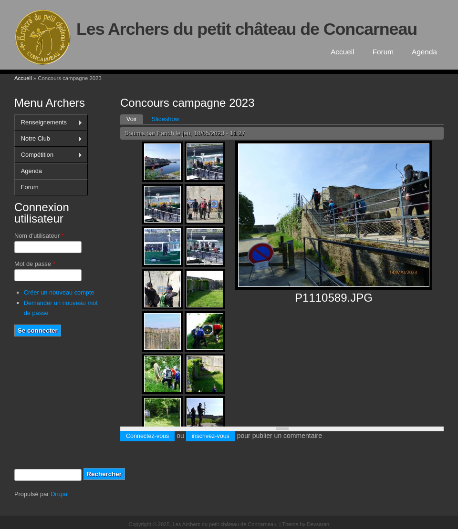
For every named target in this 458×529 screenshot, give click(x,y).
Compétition (48, 155)
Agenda (424, 52)
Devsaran (318, 524)
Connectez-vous (147, 436)
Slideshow (165, 118)
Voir (134, 118)
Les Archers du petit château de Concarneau (246, 29)
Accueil (342, 52)
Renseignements (48, 122)
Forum (383, 52)
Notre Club (48, 138)
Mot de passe (34, 263)
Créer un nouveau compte (59, 292)
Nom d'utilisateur (38, 235)
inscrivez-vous (210, 436)
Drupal (60, 494)
